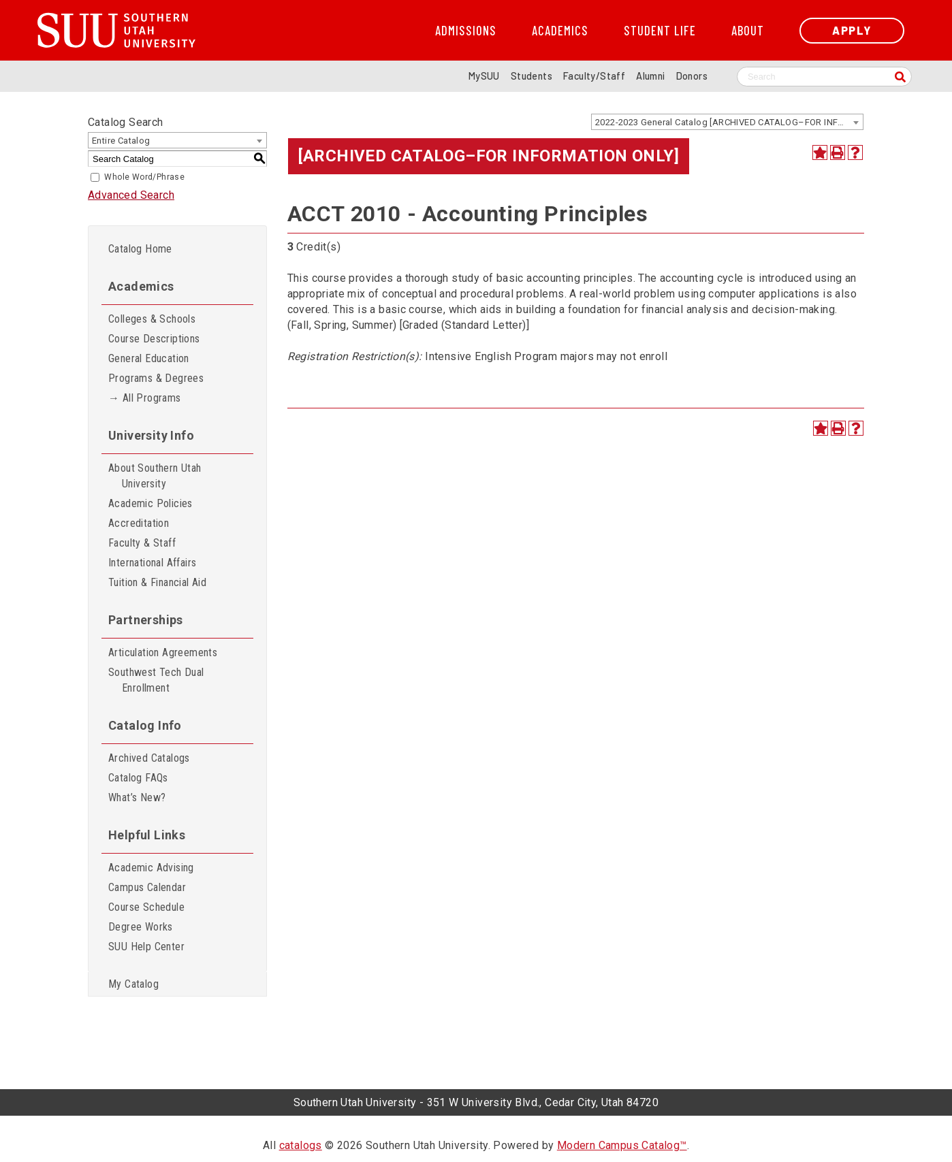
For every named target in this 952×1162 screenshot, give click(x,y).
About (747, 30)
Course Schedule (146, 907)
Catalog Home (140, 248)
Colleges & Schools (151, 318)
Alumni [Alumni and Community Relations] (650, 76)
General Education (148, 358)
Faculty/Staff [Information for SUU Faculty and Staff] (594, 76)
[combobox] (727, 122)
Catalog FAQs (138, 777)
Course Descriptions (154, 338)
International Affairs (152, 562)
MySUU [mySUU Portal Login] (484, 76)
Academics (560, 30)
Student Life (660, 30)
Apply (852, 30)
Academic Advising (151, 867)
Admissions (465, 30)
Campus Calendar (147, 887)
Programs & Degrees (156, 378)
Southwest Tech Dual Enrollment (156, 680)
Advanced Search (131, 195)
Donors (692, 76)
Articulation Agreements (162, 652)
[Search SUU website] (824, 76)
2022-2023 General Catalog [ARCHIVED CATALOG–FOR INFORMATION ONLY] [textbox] (729, 122)
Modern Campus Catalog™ (622, 1145)
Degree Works (140, 926)
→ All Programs (144, 397)
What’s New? (136, 797)
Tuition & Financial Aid (157, 582)
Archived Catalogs (149, 758)
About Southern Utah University (155, 476)
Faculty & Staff (142, 542)
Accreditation (138, 523)
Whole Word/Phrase (144, 177)
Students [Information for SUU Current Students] (531, 76)
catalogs (300, 1145)
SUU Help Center (146, 946)
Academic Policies (150, 503)
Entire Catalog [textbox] (121, 140)
